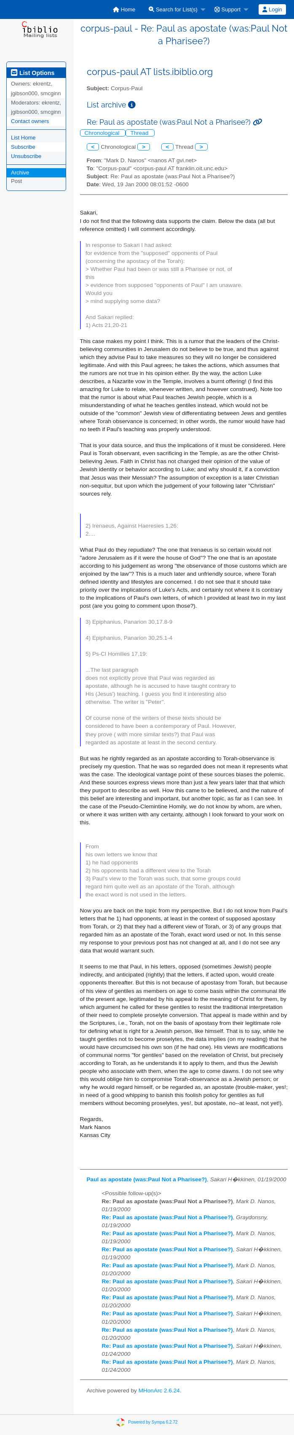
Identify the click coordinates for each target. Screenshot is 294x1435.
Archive (20, 172)
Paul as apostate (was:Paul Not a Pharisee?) (147, 1179)
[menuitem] (124, 9)
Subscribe (23, 147)
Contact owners (30, 121)
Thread (140, 133)
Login (272, 9)
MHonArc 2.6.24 (159, 1390)
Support (227, 9)
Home (124, 9)
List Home (23, 137)
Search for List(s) (173, 9)
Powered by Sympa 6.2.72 (152, 1422)
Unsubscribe (26, 156)
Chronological (103, 133)
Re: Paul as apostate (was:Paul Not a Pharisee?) (167, 1217)
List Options (32, 73)
